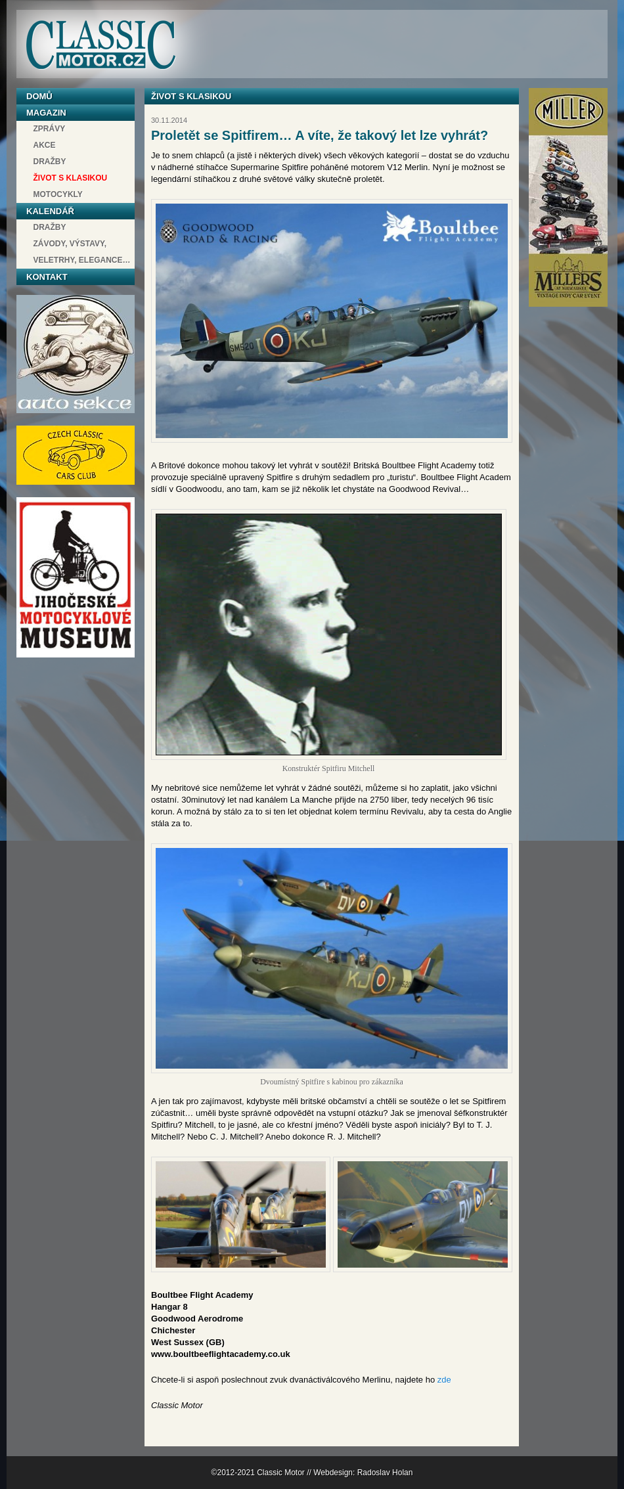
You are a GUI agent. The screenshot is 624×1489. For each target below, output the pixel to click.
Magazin (46, 113)
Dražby (49, 161)
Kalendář (50, 211)
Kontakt (47, 277)
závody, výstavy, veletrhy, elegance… (82, 252)
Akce (44, 145)
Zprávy (49, 128)
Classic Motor (100, 45)
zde (444, 1380)
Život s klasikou (70, 178)
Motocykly (58, 194)
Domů (39, 96)
